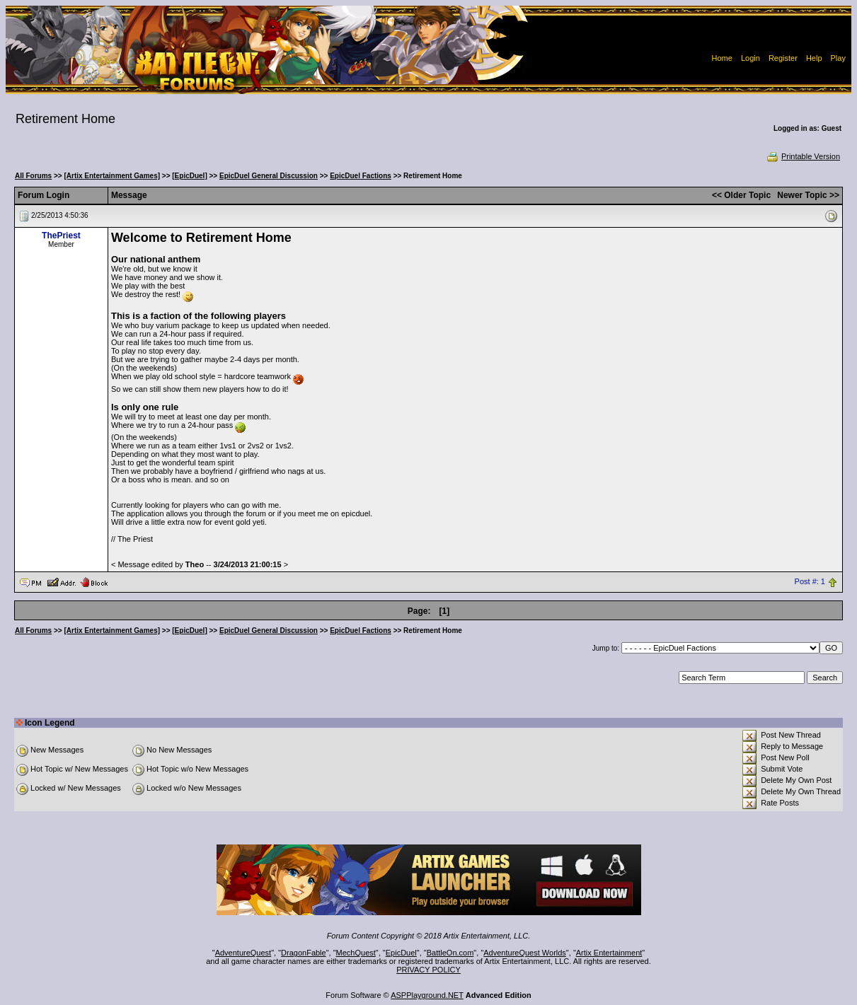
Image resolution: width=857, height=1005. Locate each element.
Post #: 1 (810, 581)
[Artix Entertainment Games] (112, 176)
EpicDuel (401, 952)
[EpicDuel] (189, 176)
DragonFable (303, 952)
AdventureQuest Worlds (524, 952)
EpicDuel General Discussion (268, 176)
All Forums (33, 176)
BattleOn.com (450, 952)
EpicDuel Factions (360, 176)
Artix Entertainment (609, 952)
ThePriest (61, 235)
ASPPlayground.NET (427, 995)
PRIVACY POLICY (428, 969)
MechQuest (356, 952)
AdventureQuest (243, 952)
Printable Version (803, 156)
